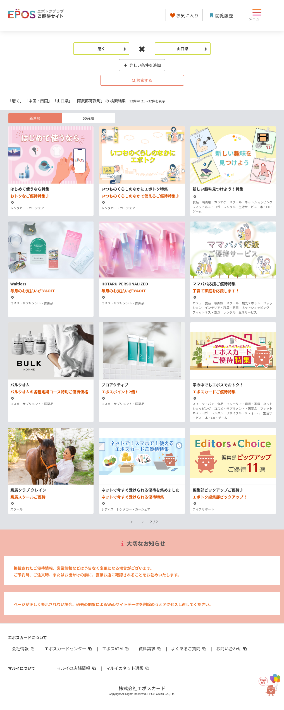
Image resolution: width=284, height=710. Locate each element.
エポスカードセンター (68, 648)
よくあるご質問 (189, 648)
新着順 (34, 118)
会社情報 (23, 648)
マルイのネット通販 (128, 668)
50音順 (88, 118)
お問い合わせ (232, 648)
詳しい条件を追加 (142, 65)
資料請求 (150, 648)
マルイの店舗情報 (77, 668)
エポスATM (116, 648)
